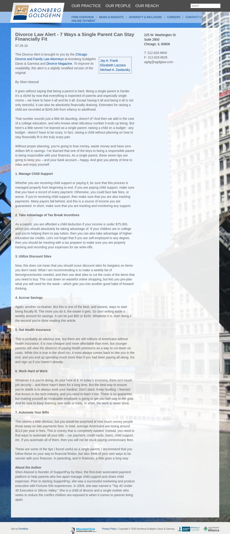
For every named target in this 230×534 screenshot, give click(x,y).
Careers (173, 17)
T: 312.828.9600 (155, 53)
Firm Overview (83, 17)
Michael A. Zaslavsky (115, 70)
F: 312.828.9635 (156, 57)
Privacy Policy (109, 529)
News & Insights (111, 17)
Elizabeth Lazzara (113, 65)
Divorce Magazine (59, 63)
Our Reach (147, 6)
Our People (118, 6)
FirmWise (23, 529)
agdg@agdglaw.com (158, 62)
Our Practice (86, 6)
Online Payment (83, 20)
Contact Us (194, 17)
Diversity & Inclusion (145, 17)
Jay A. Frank (109, 60)
